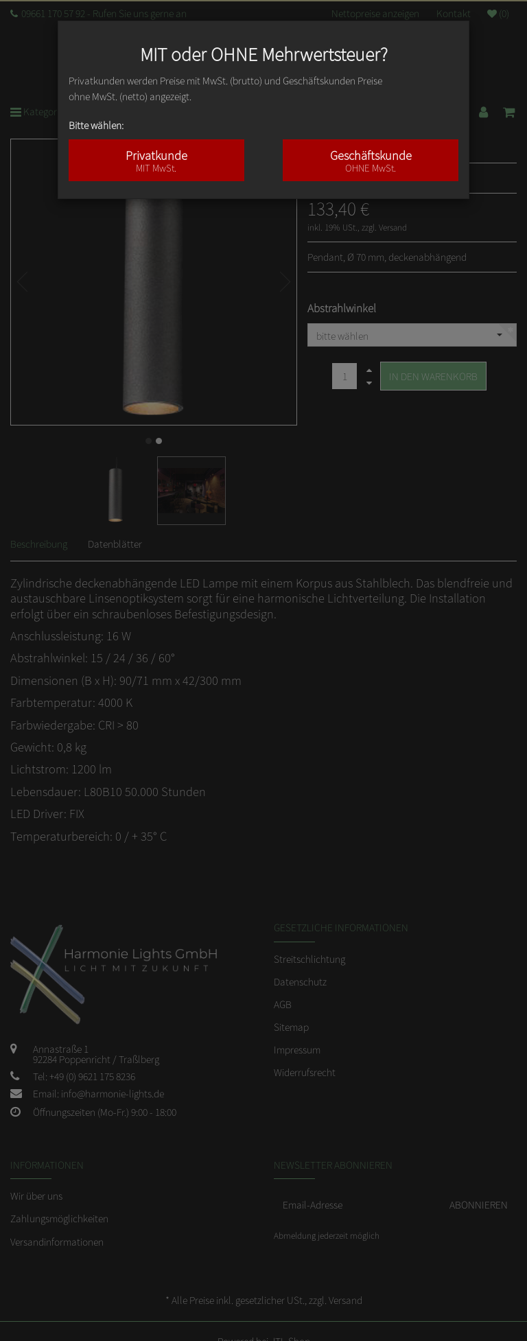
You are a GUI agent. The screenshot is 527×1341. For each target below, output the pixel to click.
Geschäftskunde (370, 160)
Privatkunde (156, 160)
